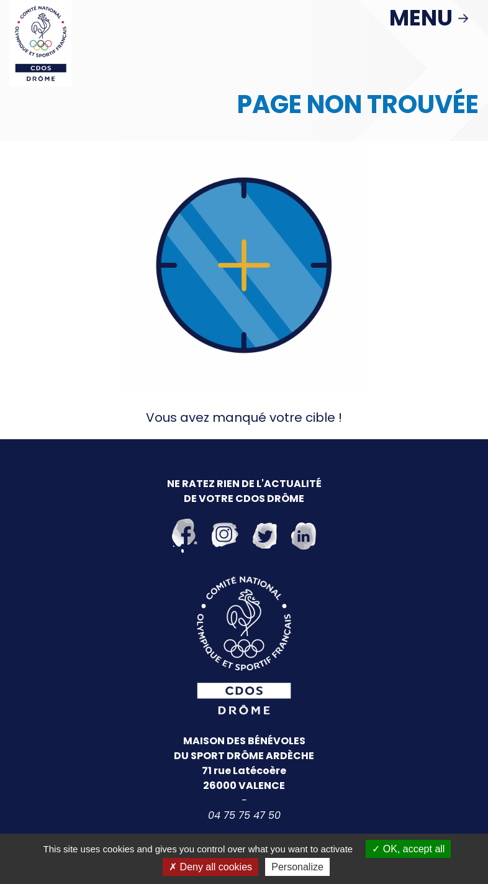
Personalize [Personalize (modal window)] (297, 867)
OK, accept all (408, 849)
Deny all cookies (210, 867)
